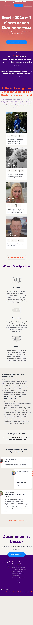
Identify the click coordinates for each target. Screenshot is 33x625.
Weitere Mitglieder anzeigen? (17, 257)
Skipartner (20, 571)
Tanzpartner (15, 578)
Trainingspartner (21, 567)
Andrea (10, 198)
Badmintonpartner (22, 569)
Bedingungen (9, 592)
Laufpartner (15, 569)
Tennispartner (15, 576)
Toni (9, 129)
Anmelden (18, 5)
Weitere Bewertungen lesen (16, 520)
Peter (9, 233)
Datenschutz (16, 592)
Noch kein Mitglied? (9, 5)
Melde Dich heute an (16, 554)
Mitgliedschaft (10, 565)
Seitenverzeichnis (24, 592)
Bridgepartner (21, 573)
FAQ (8, 567)
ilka (8, 164)
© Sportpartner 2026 (6, 589)
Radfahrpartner (15, 573)
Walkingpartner (15, 571)
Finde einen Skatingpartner (16, 42)
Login (27, 5)
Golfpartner (15, 567)
